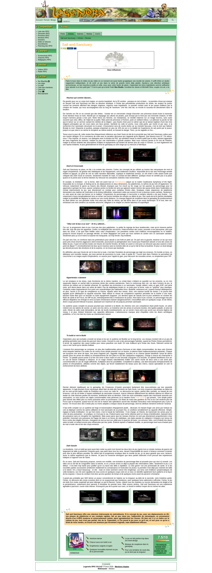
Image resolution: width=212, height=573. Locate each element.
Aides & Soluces (44, 42)
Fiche (63, 34)
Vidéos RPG (43, 69)
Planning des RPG (45, 46)
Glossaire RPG (44, 34)
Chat (40, 92)
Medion (112, 569)
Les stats (41, 83)
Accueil (39, 20)
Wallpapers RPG (44, 60)
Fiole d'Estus (140, 398)
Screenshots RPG (45, 56)
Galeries (80, 34)
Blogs (53, 20)
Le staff (41, 85)
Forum (47, 20)
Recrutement (43, 94)
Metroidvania (120, 182)
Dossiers (41, 40)
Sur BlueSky (44, 81)
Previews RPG (43, 36)
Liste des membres (45, 87)
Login (64, 21)
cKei (74, 549)
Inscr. (68, 21)
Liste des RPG (43, 31)
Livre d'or (41, 90)
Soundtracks (43, 44)
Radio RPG (42, 72)
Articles (71, 34)
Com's (97, 34)
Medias (89, 34)
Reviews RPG (43, 38)
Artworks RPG (43, 58)
